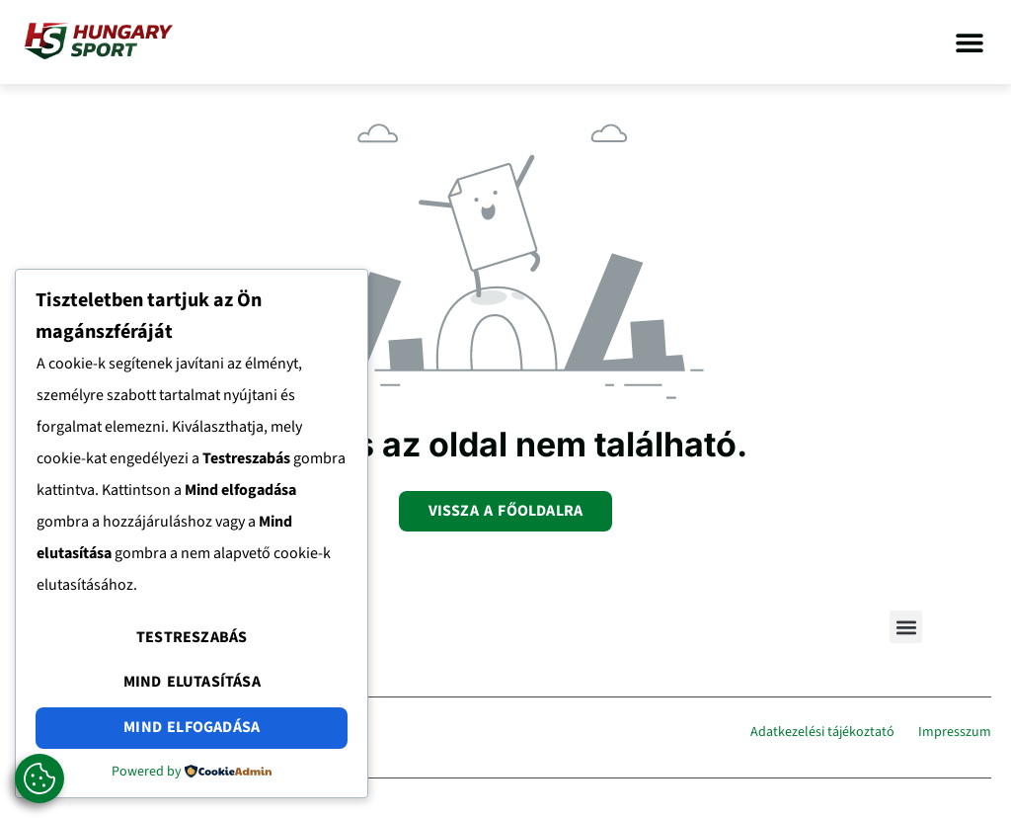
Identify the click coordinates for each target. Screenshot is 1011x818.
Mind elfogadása (191, 727)
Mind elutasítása (192, 682)
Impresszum (954, 732)
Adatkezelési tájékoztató (822, 732)
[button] (969, 42)
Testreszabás (191, 637)
